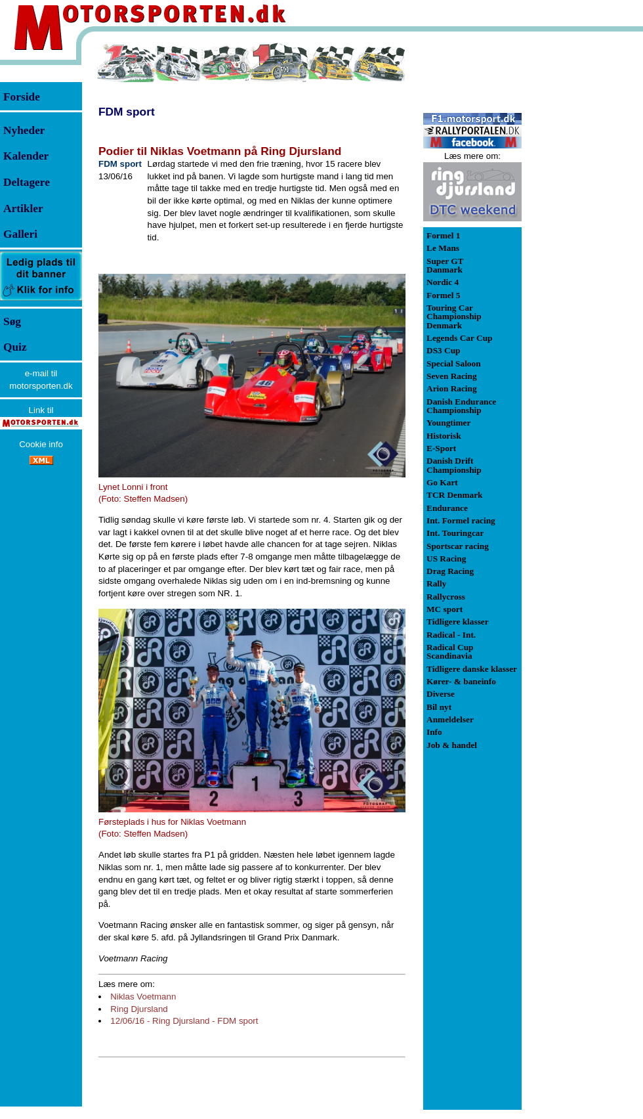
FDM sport (126, 111)
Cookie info (41, 444)
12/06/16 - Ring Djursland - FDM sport (184, 1021)
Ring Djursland (138, 1009)
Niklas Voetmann (143, 996)
